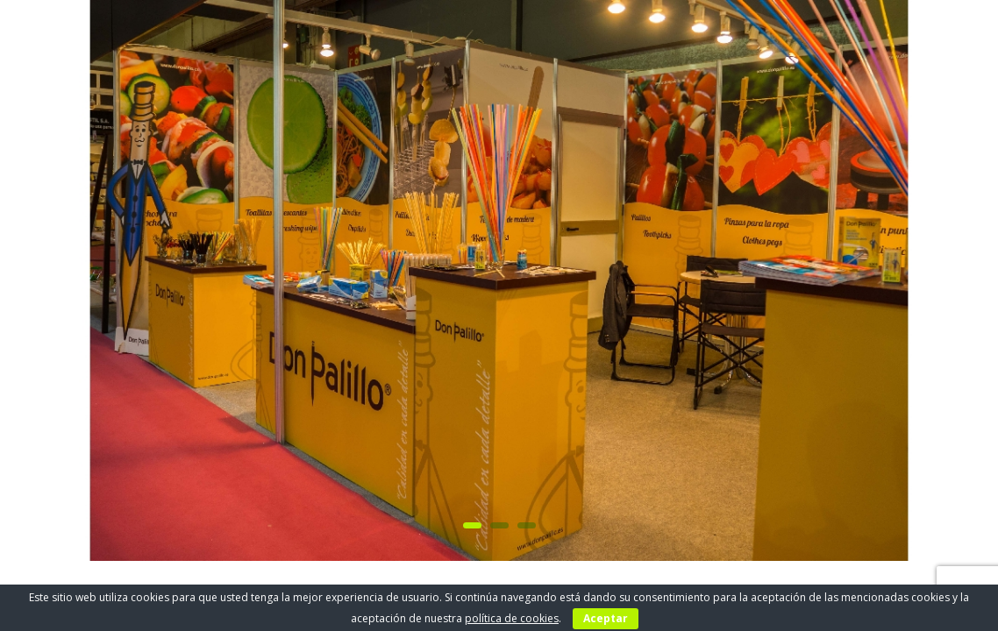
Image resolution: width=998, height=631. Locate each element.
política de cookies (512, 618)
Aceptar (605, 618)
